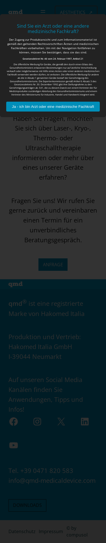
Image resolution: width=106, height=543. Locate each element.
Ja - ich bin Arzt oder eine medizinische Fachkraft (53, 106)
